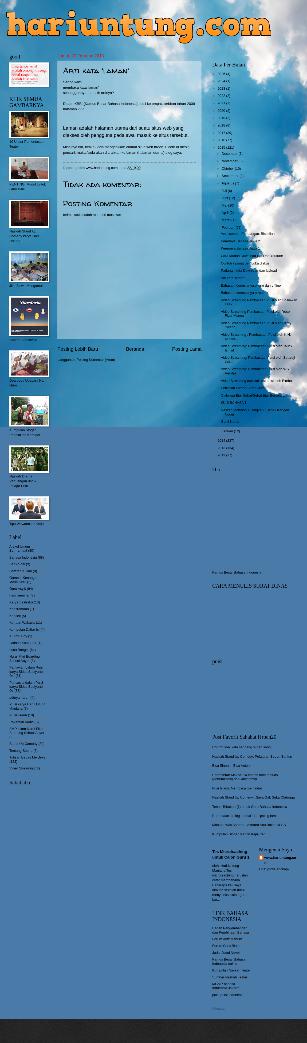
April (225, 213)
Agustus (228, 183)
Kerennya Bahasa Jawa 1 (240, 248)
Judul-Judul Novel (225, 953)
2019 (222, 118)
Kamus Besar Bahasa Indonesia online (229, 961)
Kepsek (15, 616)
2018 (222, 125)
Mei (225, 205)
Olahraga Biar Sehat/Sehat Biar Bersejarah (253, 395)
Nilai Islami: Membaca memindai (237, 788)
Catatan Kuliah (20, 571)
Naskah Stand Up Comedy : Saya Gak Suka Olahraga (253, 797)
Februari (228, 228)
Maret (226, 220)
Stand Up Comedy (23, 744)
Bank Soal (17, 564)
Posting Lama (187, 349)
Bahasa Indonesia (23, 557)
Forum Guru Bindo (226, 946)
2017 (222, 133)
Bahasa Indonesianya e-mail (242, 293)
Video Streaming (22, 768)
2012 (222, 455)
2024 (222, 81)
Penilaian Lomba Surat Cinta (243, 388)
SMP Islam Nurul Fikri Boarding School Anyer (26, 731)
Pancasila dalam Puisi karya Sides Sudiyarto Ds (26, 687)
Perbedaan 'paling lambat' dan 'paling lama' (245, 816)
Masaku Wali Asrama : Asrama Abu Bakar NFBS (249, 825)
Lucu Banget (19, 650)
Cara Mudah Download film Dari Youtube (252, 256)
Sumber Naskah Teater (229, 977)
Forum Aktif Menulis (227, 939)
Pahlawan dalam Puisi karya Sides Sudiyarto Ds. (26, 671)
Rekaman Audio (21, 722)
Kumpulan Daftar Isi (24, 629)
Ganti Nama (230, 422)
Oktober (228, 169)
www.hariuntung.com (280, 860)
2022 (222, 96)
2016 (222, 140)
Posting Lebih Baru (77, 349)
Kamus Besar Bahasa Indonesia (236, 572)
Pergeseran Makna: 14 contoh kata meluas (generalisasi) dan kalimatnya (245, 777)
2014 (222, 440)
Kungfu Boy (18, 636)
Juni (225, 198)
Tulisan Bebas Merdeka (27, 757)
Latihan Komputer (23, 643)
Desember (230, 154)
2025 (222, 74)
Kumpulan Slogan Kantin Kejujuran (239, 834)
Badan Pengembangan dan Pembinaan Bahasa (230, 930)
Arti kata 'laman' (233, 278)
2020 (222, 111)
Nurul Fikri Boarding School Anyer (24, 658)
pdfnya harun (19, 698)
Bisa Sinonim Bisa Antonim (232, 766)
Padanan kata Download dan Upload (249, 270)
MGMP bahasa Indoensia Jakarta (225, 986)
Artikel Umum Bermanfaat (19, 548)
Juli (225, 191)
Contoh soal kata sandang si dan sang (241, 747)
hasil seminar (19, 595)
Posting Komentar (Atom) (96, 360)
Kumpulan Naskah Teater (231, 970)
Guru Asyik (17, 589)
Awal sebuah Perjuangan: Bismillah (248, 234)
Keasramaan (19, 609)
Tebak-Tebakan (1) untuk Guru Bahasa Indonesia (249, 807)
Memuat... (219, 1008)
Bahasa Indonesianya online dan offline (251, 285)
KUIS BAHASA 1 (233, 403)
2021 (222, 103)
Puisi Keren (18, 715)
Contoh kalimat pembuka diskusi (245, 263)
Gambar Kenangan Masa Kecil (23, 580)
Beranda (135, 349)
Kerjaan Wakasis (22, 623)
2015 (222, 147)
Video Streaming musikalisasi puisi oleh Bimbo (256, 381)
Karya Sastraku (21, 602)
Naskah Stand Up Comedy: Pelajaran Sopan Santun (252, 756)
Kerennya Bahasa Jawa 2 (240, 241)
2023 (222, 88)
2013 (222, 448)
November (230, 161)
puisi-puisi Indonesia (227, 995)
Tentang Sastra (21, 751)
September (230, 176)
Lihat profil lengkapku (275, 869)
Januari (228, 431)
